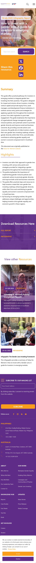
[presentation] (15, 400)
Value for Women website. (12, 149)
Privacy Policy (12, 549)
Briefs (2, 517)
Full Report (18, 231)
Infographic (18, 237)
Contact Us (4, 488)
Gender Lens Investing (11, 37)
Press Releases (22, 504)
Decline (18, 559)
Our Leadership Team (7, 484)
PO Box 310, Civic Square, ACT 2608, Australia (18, 453)
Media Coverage (23, 508)
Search (26, 51)
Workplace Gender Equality (26, 471)
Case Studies (4, 504)
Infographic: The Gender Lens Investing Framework (18, 357)
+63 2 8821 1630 (10, 437)
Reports (3, 499)
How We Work (5, 480)
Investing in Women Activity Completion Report (16, 295)
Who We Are (4, 471)
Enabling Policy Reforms (25, 475)
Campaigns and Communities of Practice (25, 481)
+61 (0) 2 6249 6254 (11, 456)
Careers (3, 528)
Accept (18, 554)
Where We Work (5, 475)
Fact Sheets (4, 508)
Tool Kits (3, 513)
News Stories (22, 499)
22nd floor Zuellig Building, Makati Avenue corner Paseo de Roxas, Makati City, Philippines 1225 (19, 430)
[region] (18, 549)
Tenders (3, 533)
